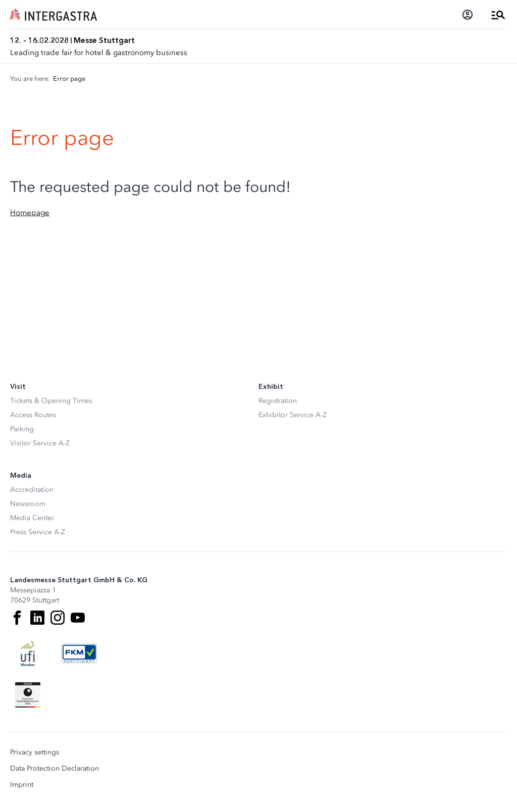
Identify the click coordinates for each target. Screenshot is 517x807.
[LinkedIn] (37, 618)
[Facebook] (17, 618)
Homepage (29, 212)
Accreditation (32, 489)
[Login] (467, 15)
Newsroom (27, 503)
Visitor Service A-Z (40, 443)
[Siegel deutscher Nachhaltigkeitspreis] (27, 695)
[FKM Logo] (79, 653)
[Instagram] (57, 618)
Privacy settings (34, 752)
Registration (277, 400)
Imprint (21, 785)
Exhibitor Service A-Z (292, 415)
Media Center (32, 518)
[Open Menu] (498, 15)
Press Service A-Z (37, 532)
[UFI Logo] (27, 653)
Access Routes (33, 415)
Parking (22, 429)
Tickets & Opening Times (51, 400)
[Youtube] (78, 618)
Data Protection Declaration (54, 769)
